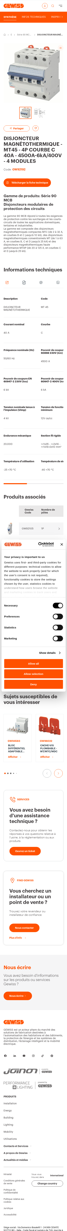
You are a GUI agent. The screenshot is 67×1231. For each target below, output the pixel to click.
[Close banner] (61, 544)
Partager (16, 128)
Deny (33, 684)
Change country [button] (47, 1183)
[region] (33, 388)
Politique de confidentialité (11, 1191)
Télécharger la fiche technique (27, 182)
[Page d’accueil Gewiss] (14, 6)
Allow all (33, 663)
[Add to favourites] (36, 128)
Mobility (8, 1132)
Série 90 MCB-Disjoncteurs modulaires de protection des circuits (24, 35)
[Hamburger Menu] (60, 6)
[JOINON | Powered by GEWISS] (28, 1071)
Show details (47, 652)
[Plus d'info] (17, 937)
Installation (10, 1103)
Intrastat (8, 1174)
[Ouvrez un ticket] (25, 851)
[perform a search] (52, 6)
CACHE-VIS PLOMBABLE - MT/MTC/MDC (48, 748)
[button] (5, 773)
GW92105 (27, 528)
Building (8, 1118)
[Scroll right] (62, 17)
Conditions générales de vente (14, 1182)
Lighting (8, 1125)
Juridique (8, 1208)
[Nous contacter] (24, 928)
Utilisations (10, 1139)
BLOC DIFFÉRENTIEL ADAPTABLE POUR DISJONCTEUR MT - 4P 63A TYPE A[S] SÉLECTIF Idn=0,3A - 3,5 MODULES (16, 748)
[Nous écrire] (18, 996)
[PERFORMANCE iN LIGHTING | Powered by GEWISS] (28, 1085)
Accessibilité (10, 1215)
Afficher (13, 757)
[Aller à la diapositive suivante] (58, 773)
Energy (11, 35)
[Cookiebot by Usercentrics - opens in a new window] (40, 544)
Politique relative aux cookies (14, 1200)
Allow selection (33, 673)
